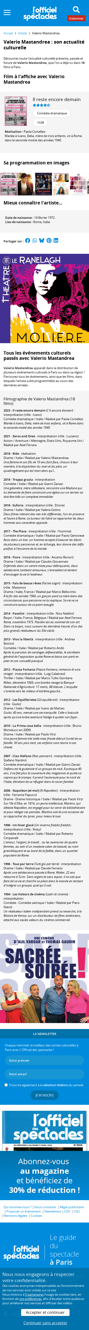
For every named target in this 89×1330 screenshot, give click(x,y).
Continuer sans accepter (45, 1322)
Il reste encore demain (57, 99)
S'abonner (76, 18)
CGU (77, 1211)
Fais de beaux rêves (27, 583)
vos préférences (30, 1299)
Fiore (16, 557)
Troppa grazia (23, 479)
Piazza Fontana (24, 669)
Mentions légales (15, 1215)
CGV (67, 1211)
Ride (16, 453)
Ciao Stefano (22, 756)
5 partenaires (34, 1294)
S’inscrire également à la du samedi (46, 1085)
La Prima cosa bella (27, 726)
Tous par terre (23, 864)
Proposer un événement (23, 1211)
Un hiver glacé (23, 825)
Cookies (36, 1215)
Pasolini (18, 613)
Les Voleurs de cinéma (29, 894)
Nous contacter (45, 1207)
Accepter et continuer (45, 1312)
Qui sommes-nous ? (18, 1207)
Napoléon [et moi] (26, 790)
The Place (19, 531)
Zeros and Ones (24, 436)
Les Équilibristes (24, 700)
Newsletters (52, 1211)
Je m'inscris (45, 1095)
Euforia (18, 505)
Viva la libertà (23, 639)
